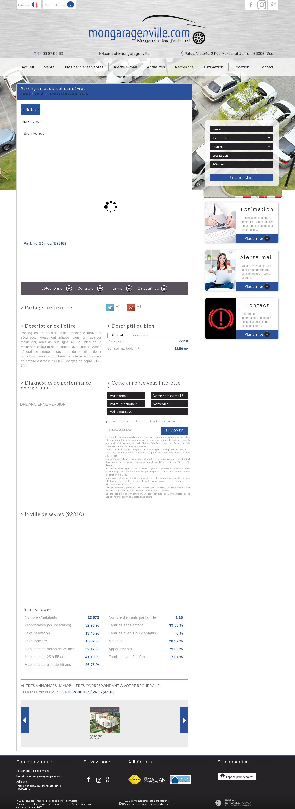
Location (241, 67)
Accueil (27, 67)
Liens (67, 804)
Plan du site (22, 804)
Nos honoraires (55, 804)
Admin (75, 804)
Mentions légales (38, 804)
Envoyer (174, 430)
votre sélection (55, 5)
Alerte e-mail (125, 67)
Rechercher (241, 177)
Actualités (156, 67)
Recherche (184, 67)
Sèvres (39, 93)
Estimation (213, 67)
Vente (49, 67)
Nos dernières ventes (84, 67)
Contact (266, 67)
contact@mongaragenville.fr (128, 53)
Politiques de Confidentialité (167, 494)
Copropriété (139, 335)
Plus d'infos (257, 238)
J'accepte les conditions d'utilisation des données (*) (146, 421)
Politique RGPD (35, 807)
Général (117, 335)
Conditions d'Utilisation (116, 497)
